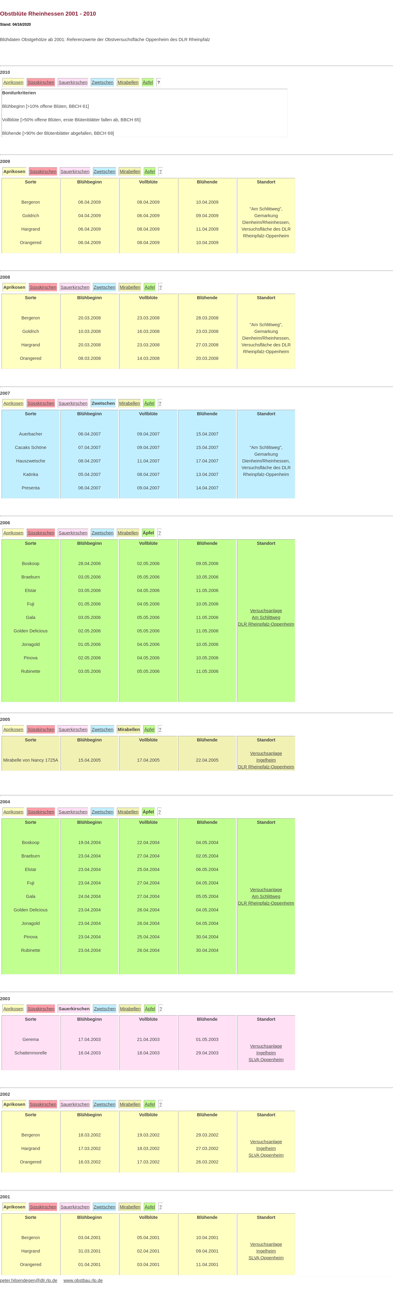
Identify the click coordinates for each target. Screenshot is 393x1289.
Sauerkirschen (73, 82)
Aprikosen (13, 82)
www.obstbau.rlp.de (83, 1280)
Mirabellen (128, 82)
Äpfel (148, 82)
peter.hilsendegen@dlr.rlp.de (28, 1280)
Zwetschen (102, 82)
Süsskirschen (41, 82)
